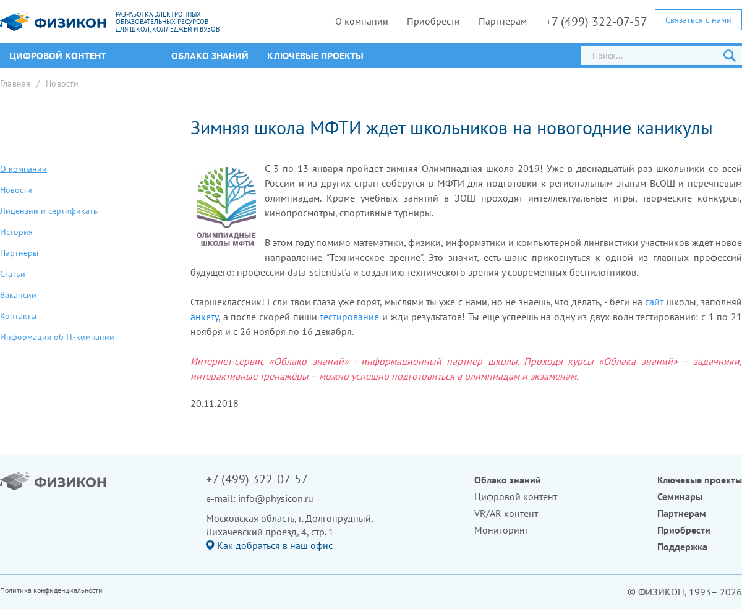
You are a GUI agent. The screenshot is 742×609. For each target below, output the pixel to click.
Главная (15, 83)
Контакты (18, 316)
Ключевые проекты (315, 55)
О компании (361, 21)
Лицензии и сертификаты (49, 210)
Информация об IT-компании (57, 337)
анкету (204, 316)
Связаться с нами (698, 19)
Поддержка (682, 546)
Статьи (12, 273)
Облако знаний (210, 55)
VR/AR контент (506, 513)
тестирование (349, 316)
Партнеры (19, 252)
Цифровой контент (515, 496)
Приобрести (433, 21)
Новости (62, 83)
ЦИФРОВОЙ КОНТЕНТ (57, 55)
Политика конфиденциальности (51, 590)
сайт (654, 302)
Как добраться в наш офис (275, 545)
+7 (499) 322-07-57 (596, 22)
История (16, 231)
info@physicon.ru (275, 498)
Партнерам (503, 21)
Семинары (679, 496)
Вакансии (18, 294)
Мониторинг (501, 530)
